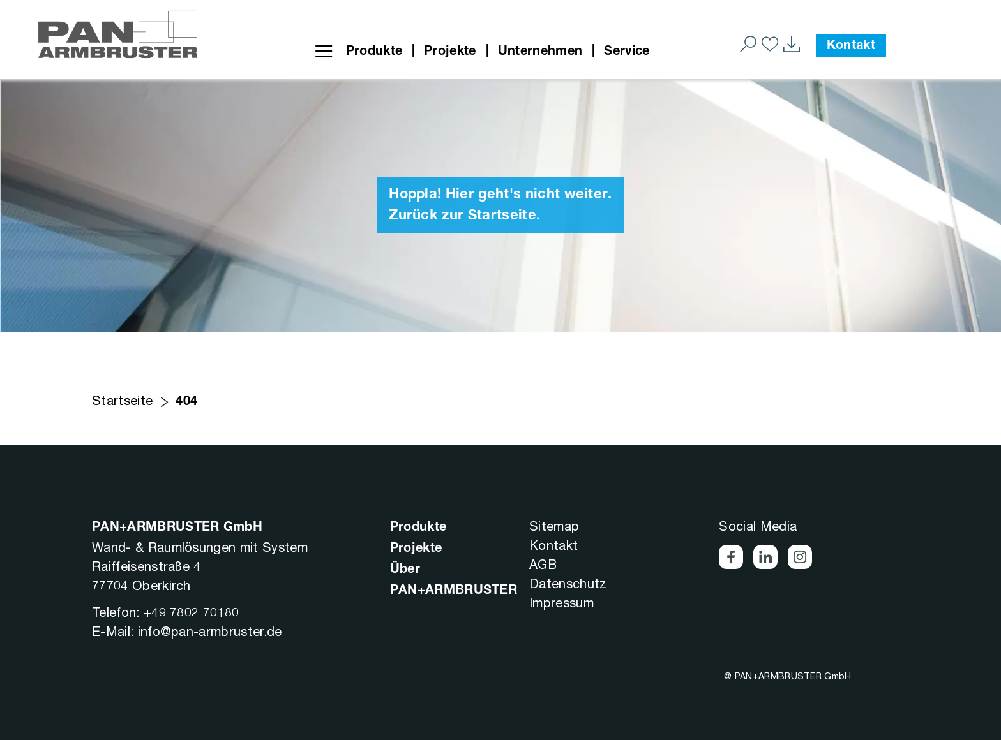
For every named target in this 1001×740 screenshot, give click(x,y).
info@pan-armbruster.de (210, 631)
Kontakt (851, 46)
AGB (543, 564)
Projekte (450, 52)
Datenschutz (568, 583)
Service (626, 52)
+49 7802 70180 (191, 612)
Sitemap (554, 526)
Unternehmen (540, 52)
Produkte (374, 52)
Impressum (561, 602)
